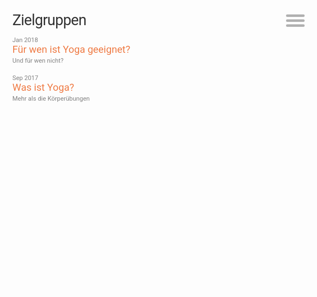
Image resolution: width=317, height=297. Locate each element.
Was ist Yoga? (43, 87)
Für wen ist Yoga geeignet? (71, 49)
